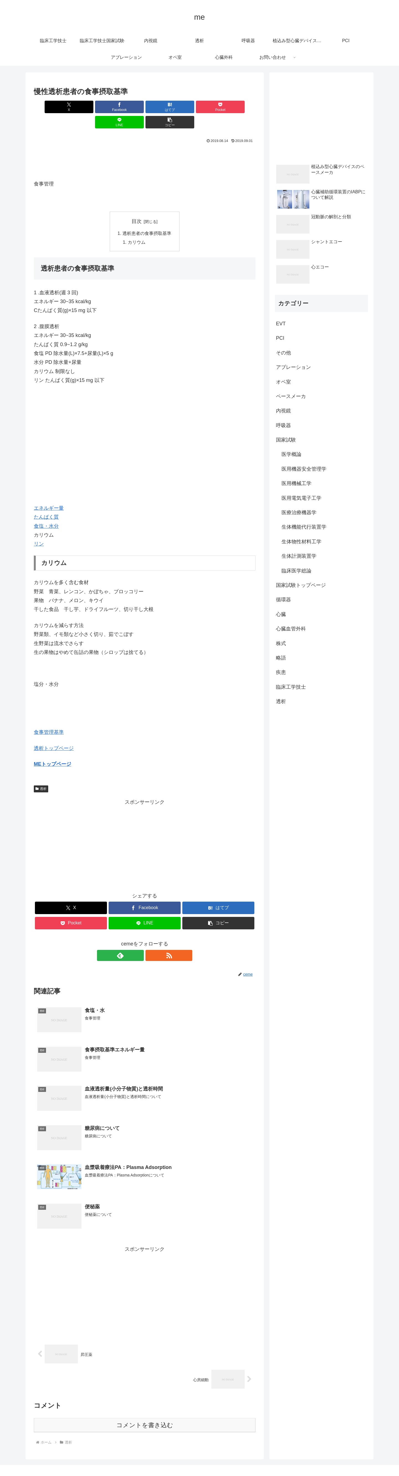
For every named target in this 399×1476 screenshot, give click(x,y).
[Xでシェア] (51, 107)
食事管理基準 (49, 717)
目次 (137, 206)
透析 (41, 774)
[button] (237, 107)
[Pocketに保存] (163, 107)
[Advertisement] (144, 144)
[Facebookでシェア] (88, 107)
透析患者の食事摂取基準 (146, 218)
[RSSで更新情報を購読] (151, 940)
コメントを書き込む (144, 1411)
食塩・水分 (46, 511)
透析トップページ (54, 733)
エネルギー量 (49, 493)
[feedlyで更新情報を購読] (138, 940)
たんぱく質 (46, 502)
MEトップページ (52, 749)
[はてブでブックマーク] (126, 107)
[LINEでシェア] (200, 107)
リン (39, 529)
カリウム (137, 227)
